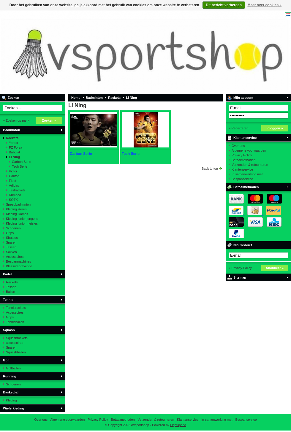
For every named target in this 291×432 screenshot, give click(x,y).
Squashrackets (17, 338)
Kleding (11, 400)
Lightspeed (178, 425)
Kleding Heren (16, 209)
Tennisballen (15, 322)
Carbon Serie (21, 161)
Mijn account (243, 97)
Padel (7, 274)
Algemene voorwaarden (249, 150)
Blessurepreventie (19, 266)
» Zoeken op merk (16, 120)
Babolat (14, 152)
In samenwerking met (247, 174)
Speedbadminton (18, 204)
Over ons (238, 145)
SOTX (13, 199)
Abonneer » (275, 268)
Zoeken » (49, 120)
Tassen (11, 247)
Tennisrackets (16, 307)
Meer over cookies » (264, 5)
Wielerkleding (13, 408)
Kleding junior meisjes (22, 223)
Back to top (210, 168)
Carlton (14, 176)
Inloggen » (275, 128)
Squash (9, 330)
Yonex (13, 142)
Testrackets (17, 190)
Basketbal (10, 392)
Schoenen (13, 228)
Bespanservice (242, 179)
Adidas (14, 185)
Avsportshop (78, 51)
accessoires (14, 342)
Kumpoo (15, 195)
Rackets (12, 138)
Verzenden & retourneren (250, 164)
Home (75, 97)
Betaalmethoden (243, 160)
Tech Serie (19, 166)
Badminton (11, 130)
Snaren (11, 242)
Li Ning (14, 157)
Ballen (10, 291)
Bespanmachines (18, 261)
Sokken (11, 252)
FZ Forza (15, 147)
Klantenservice (245, 137)
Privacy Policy (242, 155)
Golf (6, 360)
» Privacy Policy (240, 268)
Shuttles (12, 237)
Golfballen (13, 368)
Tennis (8, 299)
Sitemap (239, 277)
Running (9, 376)
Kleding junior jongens (22, 218)
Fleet (12, 180)
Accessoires (14, 256)
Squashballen (16, 352)
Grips (10, 233)
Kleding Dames (17, 214)
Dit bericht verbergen (224, 5)
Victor (13, 171)
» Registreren (238, 128)
